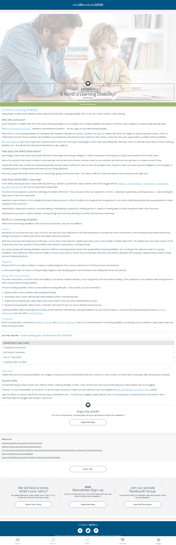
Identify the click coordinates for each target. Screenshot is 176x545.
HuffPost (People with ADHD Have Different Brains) (21, 447)
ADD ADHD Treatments (14, 352)
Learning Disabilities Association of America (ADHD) (22, 443)
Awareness (88, 89)
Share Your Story (33, 504)
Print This (88, 469)
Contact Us (68, 536)
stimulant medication (65, 322)
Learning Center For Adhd (14, 362)
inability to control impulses (130, 183)
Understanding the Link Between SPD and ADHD (46, 335)
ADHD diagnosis (12, 142)
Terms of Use (106, 536)
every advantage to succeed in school (133, 389)
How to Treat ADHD (12, 357)
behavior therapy (44, 322)
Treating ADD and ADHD (14, 347)
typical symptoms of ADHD (18, 128)
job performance (35, 313)
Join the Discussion (143, 504)
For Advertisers (93, 536)
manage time (149, 183)
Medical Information (88, 104)
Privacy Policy (80, 536)
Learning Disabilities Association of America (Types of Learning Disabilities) (31, 457)
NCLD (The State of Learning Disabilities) (17, 454)
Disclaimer (117, 536)
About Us (58, 536)
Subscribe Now (88, 422)
